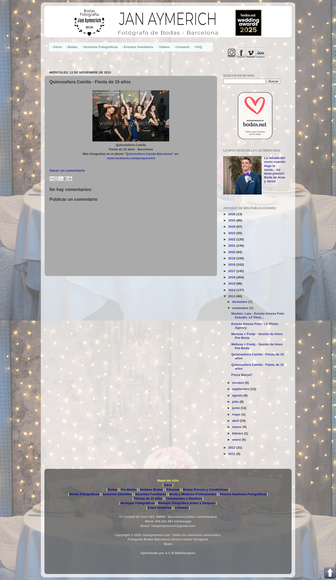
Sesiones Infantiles (117, 494)
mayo (236, 414)
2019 (232, 258)
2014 (232, 290)
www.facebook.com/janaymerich (131, 158)
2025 (232, 220)
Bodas (112, 489)
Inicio (168, 485)
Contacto (182, 507)
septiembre (241, 389)
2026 (232, 214)
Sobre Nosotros (159, 507)
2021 (232, 245)
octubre (238, 383)
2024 (232, 226)
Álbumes (173, 489)
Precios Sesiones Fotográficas (243, 494)
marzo (237, 427)
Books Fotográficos (84, 494)
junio (236, 408)
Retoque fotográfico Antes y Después (187, 503)
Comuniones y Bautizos (184, 498)
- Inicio (56, 47)
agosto (238, 395)
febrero (238, 433)
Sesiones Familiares (150, 494)
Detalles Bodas (151, 489)
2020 (232, 252)
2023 (232, 233)
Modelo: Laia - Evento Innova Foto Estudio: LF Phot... (257, 315)
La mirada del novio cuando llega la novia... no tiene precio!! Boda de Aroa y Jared (274, 169)
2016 (232, 277)
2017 (232, 271)
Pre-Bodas (128, 489)
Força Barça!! (241, 375)
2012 (232, 447)
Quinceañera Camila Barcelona (149, 154)
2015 (232, 283)
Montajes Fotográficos (137, 503)
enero (237, 439)
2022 (232, 239)
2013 (232, 296)
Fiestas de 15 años (148, 498)
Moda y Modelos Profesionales (192, 494)
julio (236, 401)
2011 (232, 454)
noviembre (240, 308)
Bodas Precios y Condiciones (205, 489)
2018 (232, 264)
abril (236, 420)
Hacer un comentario (67, 170)
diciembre (240, 302)
